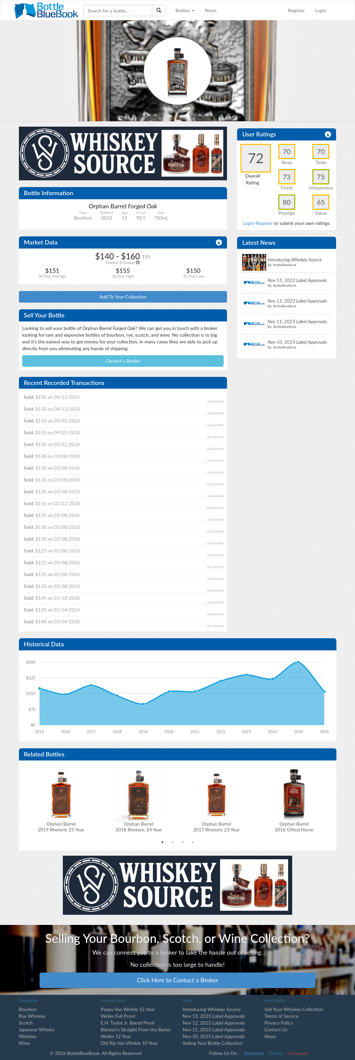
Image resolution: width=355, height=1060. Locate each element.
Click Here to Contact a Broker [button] (177, 980)
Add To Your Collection (122, 297)
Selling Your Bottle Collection (213, 1043)
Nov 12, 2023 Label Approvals (214, 1023)
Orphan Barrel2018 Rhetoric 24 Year (139, 826)
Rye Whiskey (32, 1016)
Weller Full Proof (118, 1016)
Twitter (276, 1053)
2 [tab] (172, 842)
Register (296, 10)
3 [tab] (182, 842)
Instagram (298, 1053)
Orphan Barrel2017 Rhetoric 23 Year (216, 826)
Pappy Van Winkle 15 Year (128, 1009)
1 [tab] (162, 842)
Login (320, 10)
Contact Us (275, 1029)
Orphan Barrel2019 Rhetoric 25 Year (61, 826)
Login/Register (258, 223)
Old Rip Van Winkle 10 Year (129, 1043)
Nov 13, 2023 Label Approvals (214, 1016)
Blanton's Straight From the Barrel (136, 1029)
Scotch (26, 1023)
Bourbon (28, 1009)
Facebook (254, 1053)
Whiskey (28, 1036)
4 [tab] (192, 842)
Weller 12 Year (116, 1036)
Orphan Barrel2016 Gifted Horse (294, 826)
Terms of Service (281, 1016)
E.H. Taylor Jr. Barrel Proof (127, 1023)
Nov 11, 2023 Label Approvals (214, 1029)
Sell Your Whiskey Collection (293, 1009)
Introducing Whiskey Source (212, 1009)
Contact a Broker (123, 361)
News (211, 10)
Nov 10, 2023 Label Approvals (214, 1036)
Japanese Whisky (36, 1029)
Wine (24, 1043)
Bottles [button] (185, 10)
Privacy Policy (278, 1023)
